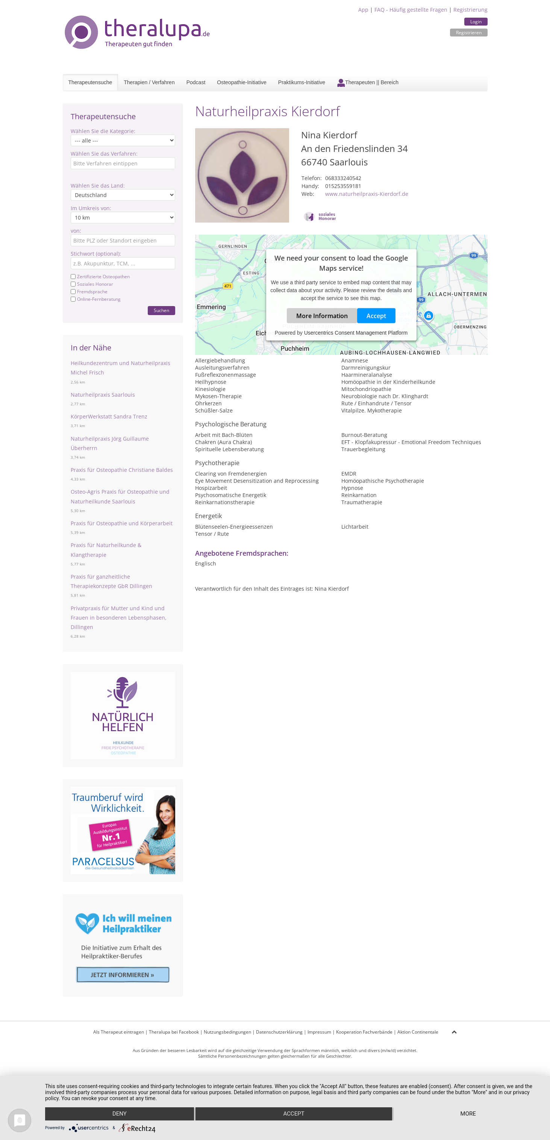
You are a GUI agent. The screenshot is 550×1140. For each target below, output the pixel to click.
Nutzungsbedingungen (227, 1032)
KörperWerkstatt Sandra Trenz (109, 416)
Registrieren (469, 32)
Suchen (161, 310)
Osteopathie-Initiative (242, 82)
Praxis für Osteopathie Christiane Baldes (122, 469)
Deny (119, 1114)
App (363, 9)
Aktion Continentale (417, 1032)
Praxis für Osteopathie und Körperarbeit (122, 523)
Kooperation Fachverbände (364, 1032)
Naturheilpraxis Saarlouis (103, 394)
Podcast (196, 82)
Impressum (319, 1032)
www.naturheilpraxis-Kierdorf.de (366, 193)
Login (476, 21)
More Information (322, 316)
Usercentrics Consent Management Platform (356, 333)
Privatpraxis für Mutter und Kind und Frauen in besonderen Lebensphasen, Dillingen (119, 618)
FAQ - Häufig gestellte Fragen (410, 9)
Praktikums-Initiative (301, 82)
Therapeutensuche (90, 82)
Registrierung (470, 9)
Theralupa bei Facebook (174, 1032)
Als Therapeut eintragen (118, 1032)
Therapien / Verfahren (149, 82)
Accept (376, 316)
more (468, 1114)
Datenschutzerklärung (279, 1032)
